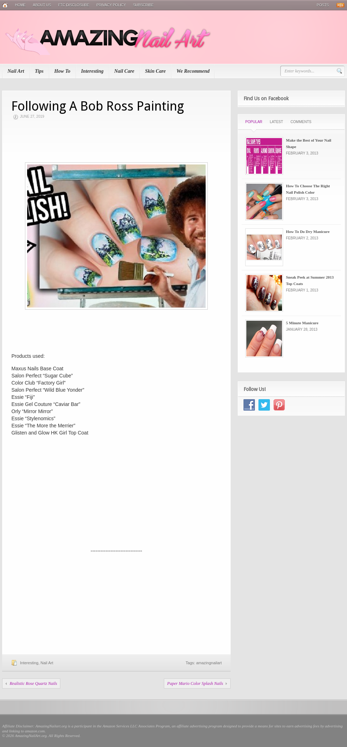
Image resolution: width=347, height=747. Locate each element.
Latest (276, 122)
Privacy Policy (111, 5)
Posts (323, 5)
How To (62, 71)
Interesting (92, 71)
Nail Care (124, 71)
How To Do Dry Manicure (308, 231)
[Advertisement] (116, 141)
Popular (253, 122)
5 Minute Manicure (302, 323)
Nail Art (15, 71)
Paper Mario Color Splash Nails (195, 683)
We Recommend (193, 71)
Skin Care (155, 71)
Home (20, 5)
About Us (42, 5)
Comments (301, 122)
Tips (39, 71)
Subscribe (143, 5)
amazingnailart (209, 663)
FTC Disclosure (73, 5)
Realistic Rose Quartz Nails (33, 683)
